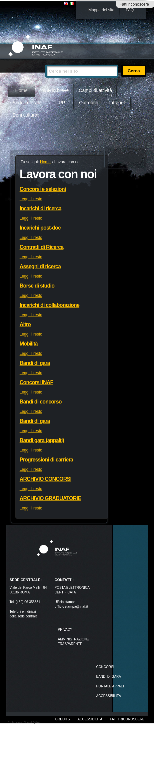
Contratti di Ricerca (42, 247)
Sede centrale (27, 102)
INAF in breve (54, 90)
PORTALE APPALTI (111, 686)
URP (60, 102)
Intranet (117, 102)
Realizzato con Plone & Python (24, 722)
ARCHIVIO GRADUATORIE (50, 498)
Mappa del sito (101, 10)
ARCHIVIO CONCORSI (45, 479)
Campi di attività (95, 90)
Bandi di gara (35, 363)
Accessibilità (90, 719)
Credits (62, 719)
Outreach (88, 102)
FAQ (130, 10)
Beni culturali (26, 115)
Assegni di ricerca (40, 266)
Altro (25, 324)
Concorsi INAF (36, 382)
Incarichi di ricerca (40, 208)
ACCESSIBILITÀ (108, 696)
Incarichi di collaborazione (49, 305)
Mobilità (29, 344)
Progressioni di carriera (46, 459)
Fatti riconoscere (134, 4)
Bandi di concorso (41, 401)
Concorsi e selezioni (43, 189)
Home (21, 90)
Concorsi (105, 667)
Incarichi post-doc (40, 228)
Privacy (65, 629)
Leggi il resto (31, 199)
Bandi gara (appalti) (42, 440)
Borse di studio (37, 286)
